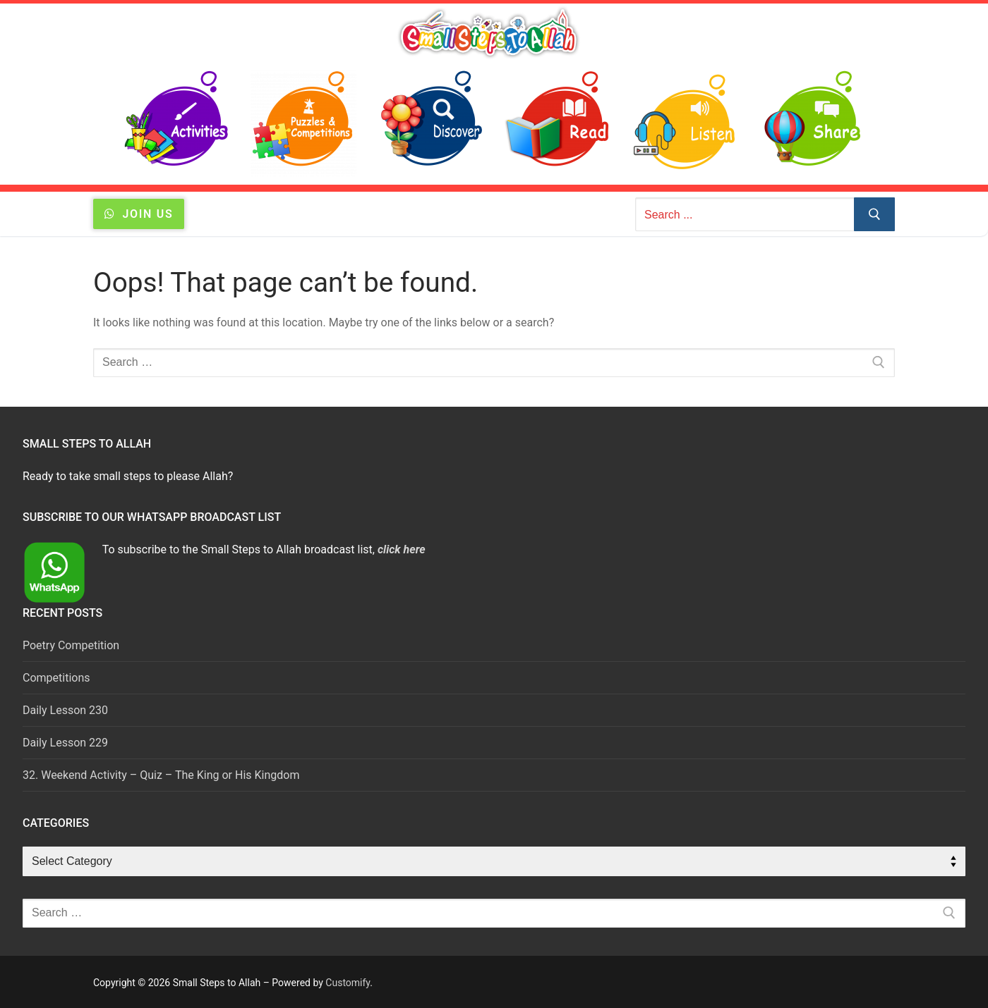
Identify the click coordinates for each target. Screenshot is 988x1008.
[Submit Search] (874, 214)
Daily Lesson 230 (65, 710)
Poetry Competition (71, 645)
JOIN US (138, 214)
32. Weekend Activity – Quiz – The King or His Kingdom (161, 775)
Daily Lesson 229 (65, 742)
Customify (347, 982)
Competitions (56, 677)
